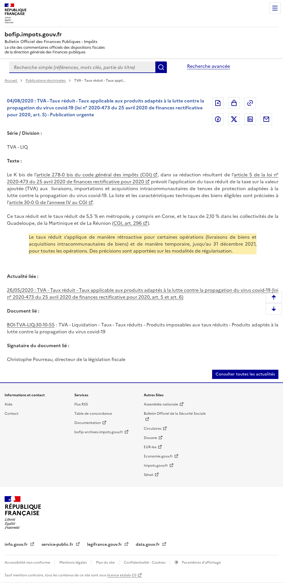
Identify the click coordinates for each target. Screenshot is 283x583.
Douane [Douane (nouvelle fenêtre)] (150, 437)
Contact (11, 413)
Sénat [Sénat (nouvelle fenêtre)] (148, 474)
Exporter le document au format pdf (218, 103)
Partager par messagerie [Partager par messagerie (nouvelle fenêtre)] (266, 119)
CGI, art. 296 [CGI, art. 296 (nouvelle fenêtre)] (128, 223)
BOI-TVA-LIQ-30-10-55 (31, 324)
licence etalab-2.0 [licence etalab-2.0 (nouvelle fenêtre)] (121, 575)
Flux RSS (81, 404)
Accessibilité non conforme (28, 562)
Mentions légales (73, 562)
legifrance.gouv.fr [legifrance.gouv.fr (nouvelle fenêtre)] (105, 544)
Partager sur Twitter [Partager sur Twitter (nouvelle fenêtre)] (234, 119)
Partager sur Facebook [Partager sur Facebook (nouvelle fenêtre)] (218, 119)
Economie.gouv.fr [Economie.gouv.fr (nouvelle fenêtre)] (158, 456)
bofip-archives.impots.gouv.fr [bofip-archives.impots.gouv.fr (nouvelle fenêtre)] (98, 432)
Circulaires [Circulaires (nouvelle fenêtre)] (152, 428)
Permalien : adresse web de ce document (250, 103)
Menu (275, 8)
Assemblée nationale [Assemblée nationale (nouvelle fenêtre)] (161, 404)
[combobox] (82, 67)
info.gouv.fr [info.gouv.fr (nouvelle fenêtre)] (17, 544)
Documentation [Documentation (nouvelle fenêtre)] (87, 422)
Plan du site (106, 562)
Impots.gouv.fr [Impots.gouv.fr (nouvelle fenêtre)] (156, 465)
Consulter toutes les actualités (245, 374)
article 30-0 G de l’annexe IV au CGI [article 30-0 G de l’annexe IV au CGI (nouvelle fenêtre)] (48, 202)
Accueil (11, 80)
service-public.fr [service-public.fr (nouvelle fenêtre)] (57, 544)
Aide (8, 404)
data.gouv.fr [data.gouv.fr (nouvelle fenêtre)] (148, 544)
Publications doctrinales (46, 80)
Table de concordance (93, 413)
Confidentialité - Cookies (145, 562)
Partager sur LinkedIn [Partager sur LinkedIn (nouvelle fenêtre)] (250, 119)
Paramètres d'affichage (201, 562)
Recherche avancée (208, 66)
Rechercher (161, 67)
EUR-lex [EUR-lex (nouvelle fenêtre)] (150, 447)
